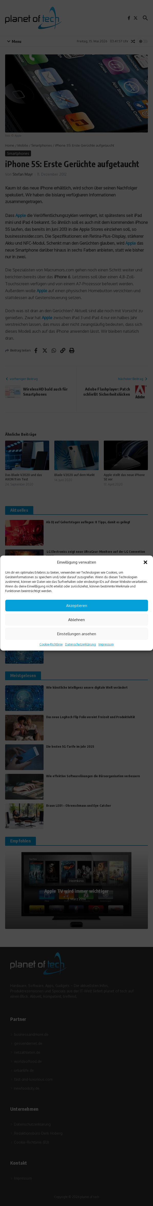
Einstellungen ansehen (76, 633)
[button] (145, 562)
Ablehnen (76, 619)
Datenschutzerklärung (80, 644)
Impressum (106, 644)
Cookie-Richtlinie (51, 644)
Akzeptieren (76, 605)
